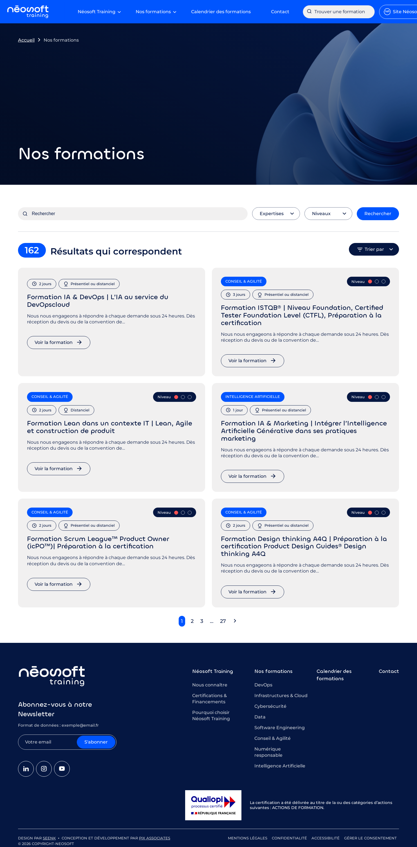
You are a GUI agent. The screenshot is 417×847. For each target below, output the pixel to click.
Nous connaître (209, 683)
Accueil (26, 38)
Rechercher (377, 212)
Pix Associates (154, 836)
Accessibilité (325, 836)
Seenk (49, 836)
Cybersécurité (270, 704)
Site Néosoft (375, 11)
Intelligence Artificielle (279, 764)
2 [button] (192, 619)
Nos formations (273, 669)
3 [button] (201, 619)
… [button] (211, 619)
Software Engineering (279, 726)
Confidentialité (289, 836)
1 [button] (182, 619)
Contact (389, 669)
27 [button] (223, 619)
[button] (235, 619)
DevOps (263, 683)
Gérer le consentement (370, 836)
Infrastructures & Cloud (281, 694)
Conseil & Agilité (272, 736)
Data (260, 715)
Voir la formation (54, 340)
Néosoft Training (212, 669)
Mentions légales (247, 836)
